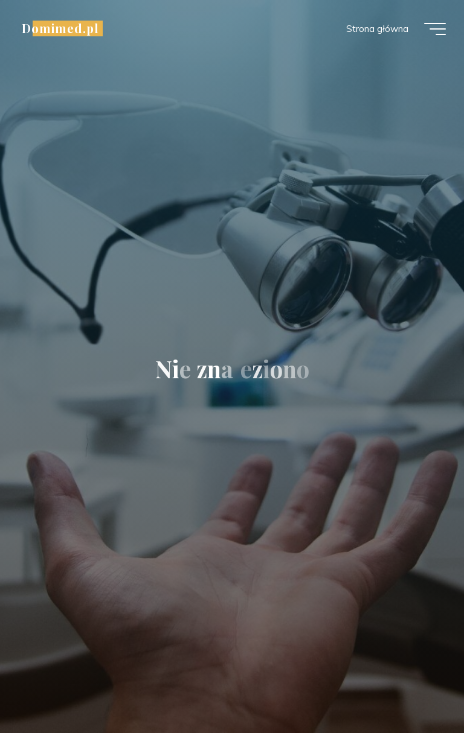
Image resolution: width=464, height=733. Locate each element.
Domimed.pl (60, 28)
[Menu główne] (435, 29)
